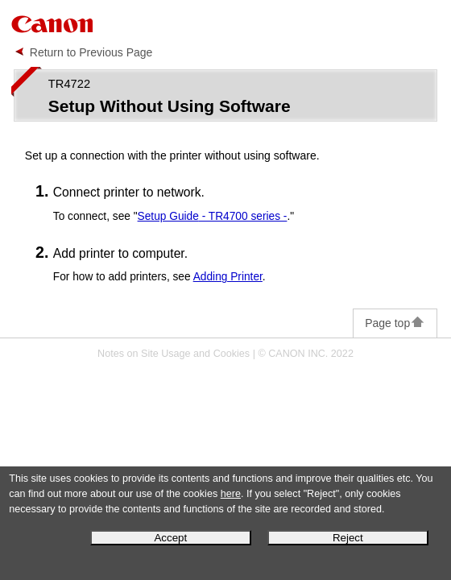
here (231, 493)
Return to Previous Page (91, 52)
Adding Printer (228, 277)
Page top (395, 323)
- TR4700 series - (213, 216)
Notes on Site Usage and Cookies (173, 353)
